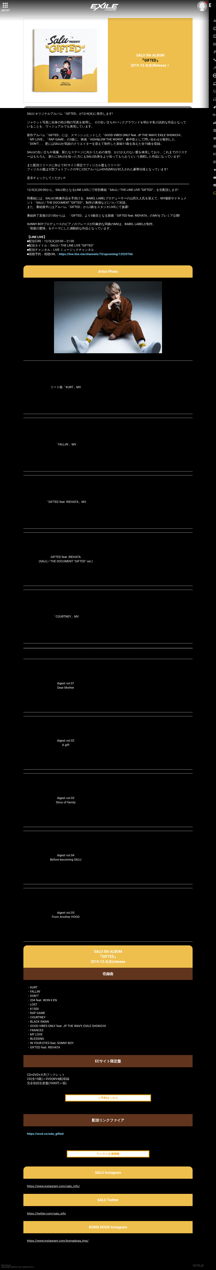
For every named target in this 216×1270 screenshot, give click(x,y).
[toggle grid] (5, 5)
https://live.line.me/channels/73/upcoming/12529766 (96, 254)
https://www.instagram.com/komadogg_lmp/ (58, 1240)
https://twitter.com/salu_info (46, 1213)
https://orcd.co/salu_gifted (45, 1134)
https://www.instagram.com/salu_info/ (53, 1186)
